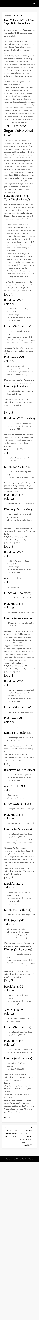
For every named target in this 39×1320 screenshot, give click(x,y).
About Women (9, 1118)
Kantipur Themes (28, 1159)
